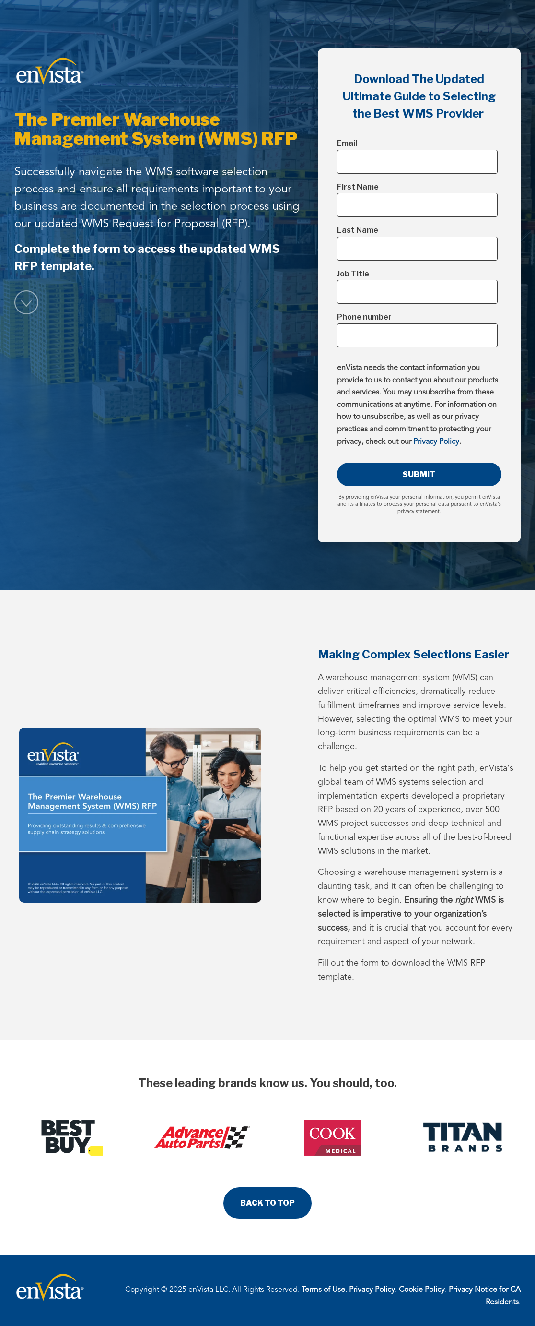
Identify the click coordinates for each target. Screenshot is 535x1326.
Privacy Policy (436, 442)
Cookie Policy (422, 1290)
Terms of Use (323, 1290)
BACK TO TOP (267, 1202)
